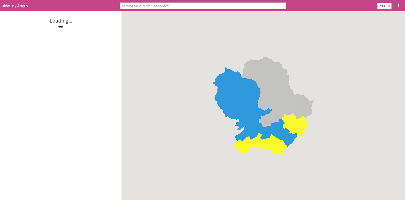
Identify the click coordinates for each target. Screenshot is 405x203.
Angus (22, 5)
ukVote (8, 5)
